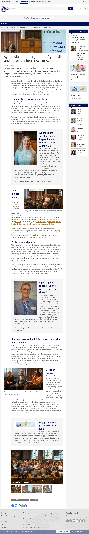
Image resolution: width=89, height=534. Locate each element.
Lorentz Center (41, 222)
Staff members (24, 2)
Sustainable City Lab (47, 224)
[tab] (16, 489)
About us (25, 516)
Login (86, 2)
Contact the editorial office (9, 522)
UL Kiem (18, 222)
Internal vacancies (28, 522)
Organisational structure (37, 2)
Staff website (4, 27)
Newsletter (69, 516)
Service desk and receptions (9, 516)
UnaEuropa (51, 222)
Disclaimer (4, 528)
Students (15, 2)
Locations (4, 519)
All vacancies (27, 525)
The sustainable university (30, 519)
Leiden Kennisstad (31, 224)
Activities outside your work (31, 528)
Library (48, 2)
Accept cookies (63, 532)
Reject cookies (78, 532)
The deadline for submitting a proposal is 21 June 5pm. (36, 441)
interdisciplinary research (20, 499)
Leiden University (6, 2)
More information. (26, 532)
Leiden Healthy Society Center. (38, 237)
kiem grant (34, 499)
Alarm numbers (49, 516)
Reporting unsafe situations (52, 519)
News (11, 27)
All (54, 9)
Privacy (3, 525)
